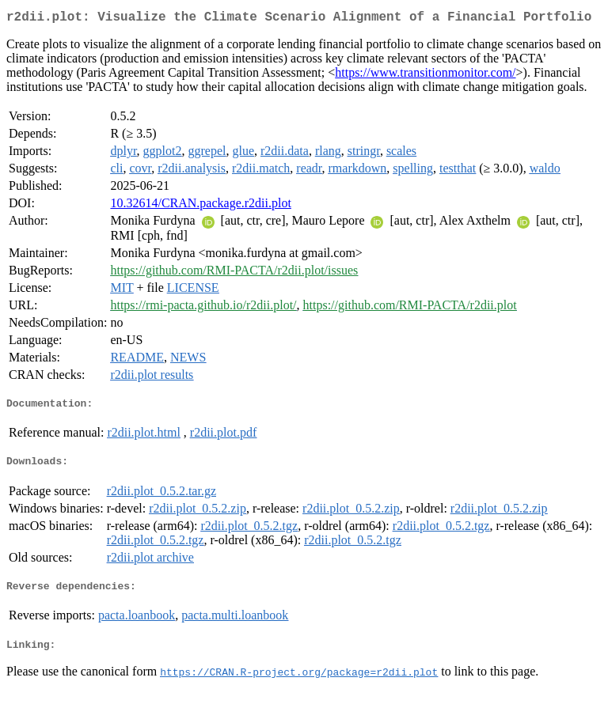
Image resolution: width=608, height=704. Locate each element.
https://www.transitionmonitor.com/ (425, 75)
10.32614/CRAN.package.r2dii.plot (200, 206)
